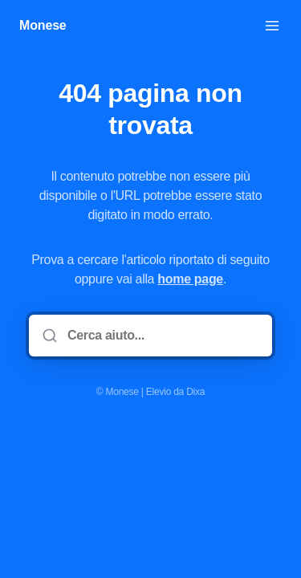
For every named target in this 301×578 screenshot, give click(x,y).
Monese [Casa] (43, 25)
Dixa (195, 391)
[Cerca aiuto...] (161, 335)
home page (190, 279)
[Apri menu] (272, 26)
